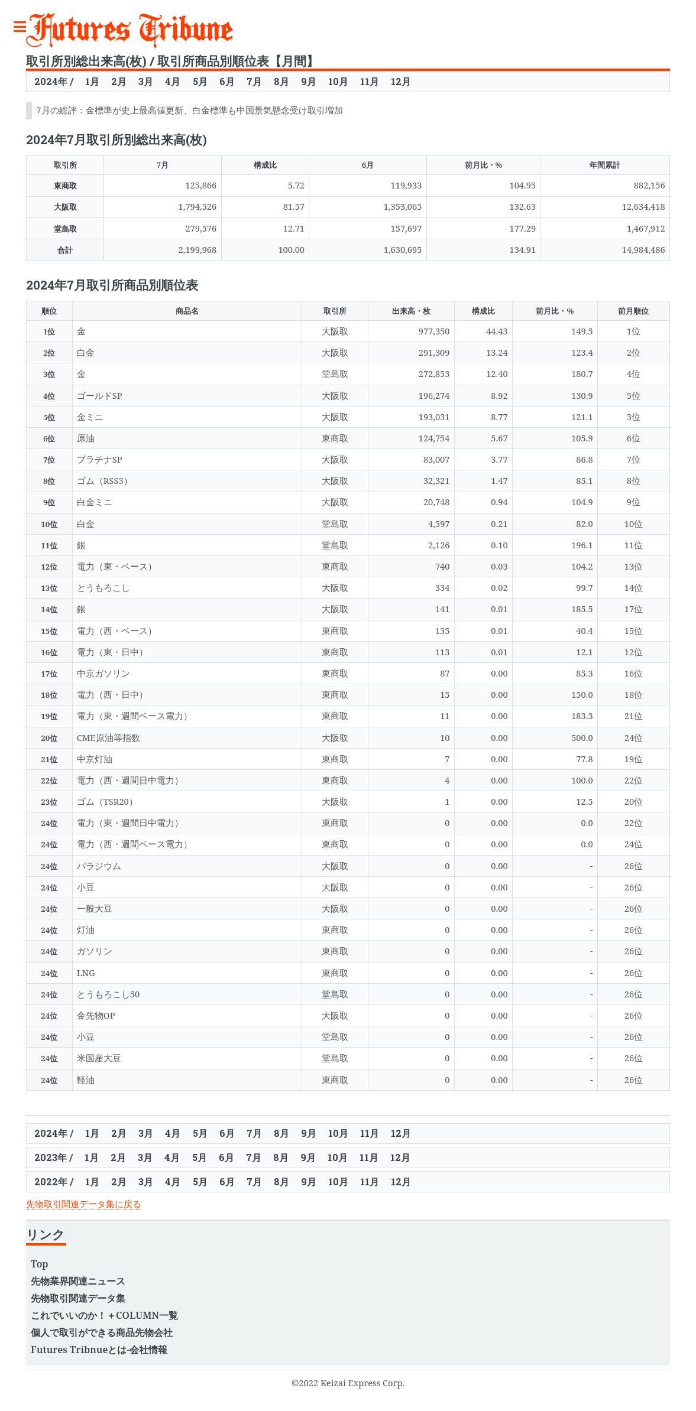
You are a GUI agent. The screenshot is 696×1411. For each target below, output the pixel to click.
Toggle (26, 27)
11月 (369, 81)
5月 (200, 81)
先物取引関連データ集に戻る (83, 1204)
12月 (401, 81)
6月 (227, 81)
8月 (281, 81)
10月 (338, 81)
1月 (92, 81)
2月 (119, 81)
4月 (172, 81)
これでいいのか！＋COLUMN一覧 (104, 1315)
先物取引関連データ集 (78, 1298)
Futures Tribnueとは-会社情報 (99, 1349)
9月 (308, 81)
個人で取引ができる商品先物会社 (102, 1332)
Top (39, 1263)
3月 (145, 81)
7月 (254, 81)
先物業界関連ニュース (78, 1281)
